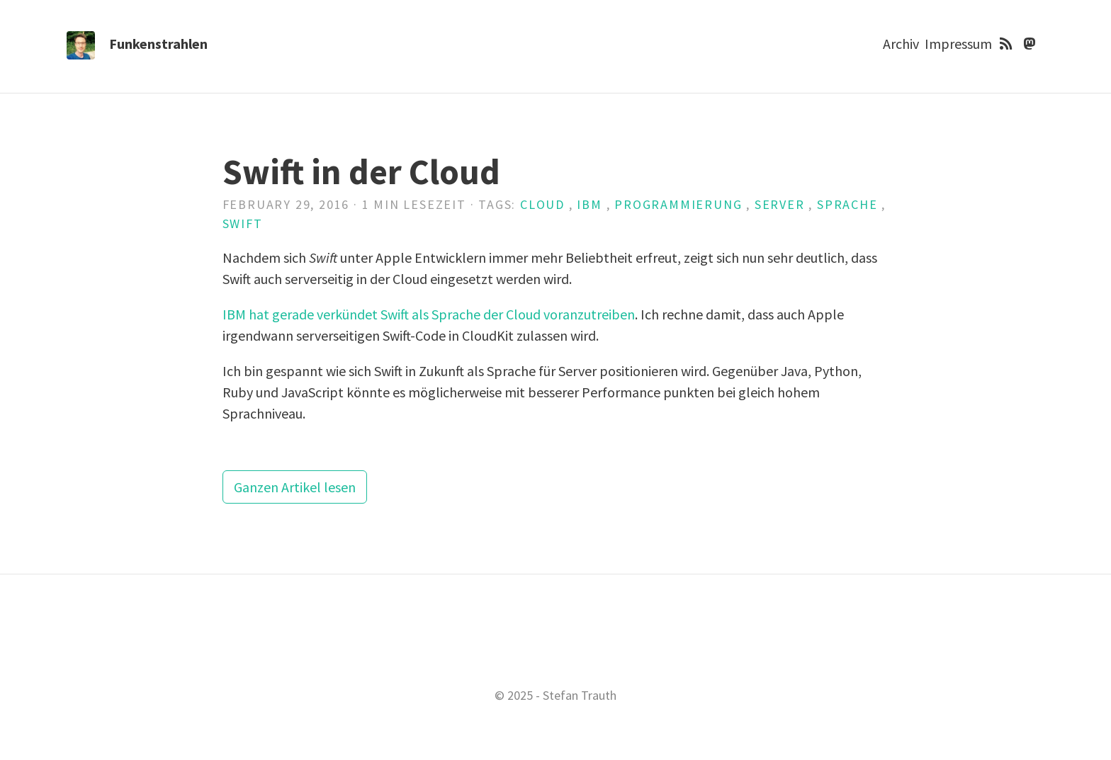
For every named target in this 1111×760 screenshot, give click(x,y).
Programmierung (678, 204)
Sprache (847, 204)
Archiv (901, 43)
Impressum (958, 43)
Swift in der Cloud (361, 171)
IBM (589, 204)
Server (780, 204)
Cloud (542, 204)
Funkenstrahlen (158, 43)
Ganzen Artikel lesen (295, 487)
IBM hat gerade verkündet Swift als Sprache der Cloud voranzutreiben (428, 314)
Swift (242, 223)
